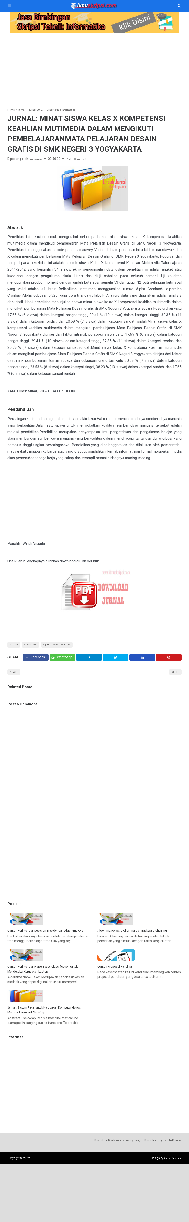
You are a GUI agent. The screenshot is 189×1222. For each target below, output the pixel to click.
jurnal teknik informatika (68, 645)
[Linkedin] (142, 660)
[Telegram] (89, 660)
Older (174, 677)
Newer (15, 677)
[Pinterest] (169, 660)
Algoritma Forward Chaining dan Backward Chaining (138, 952)
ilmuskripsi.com (171, 1215)
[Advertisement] (94, 66)
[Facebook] (35, 660)
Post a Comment (80, 159)
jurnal (16, 645)
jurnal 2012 (36, 645)
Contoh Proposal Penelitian (119, 1008)
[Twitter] (63, 660)
